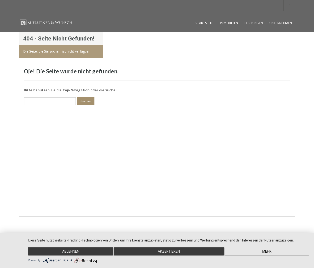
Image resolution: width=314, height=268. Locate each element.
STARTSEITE (204, 23)
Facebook (238, 160)
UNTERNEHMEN (280, 23)
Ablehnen (70, 252)
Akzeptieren (169, 252)
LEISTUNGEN (254, 23)
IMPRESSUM (31, 160)
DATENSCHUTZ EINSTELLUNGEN (45, 176)
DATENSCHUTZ (33, 168)
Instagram (238, 171)
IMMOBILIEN (229, 23)
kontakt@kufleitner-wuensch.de (111, 192)
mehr (267, 252)
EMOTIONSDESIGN (282, 225)
